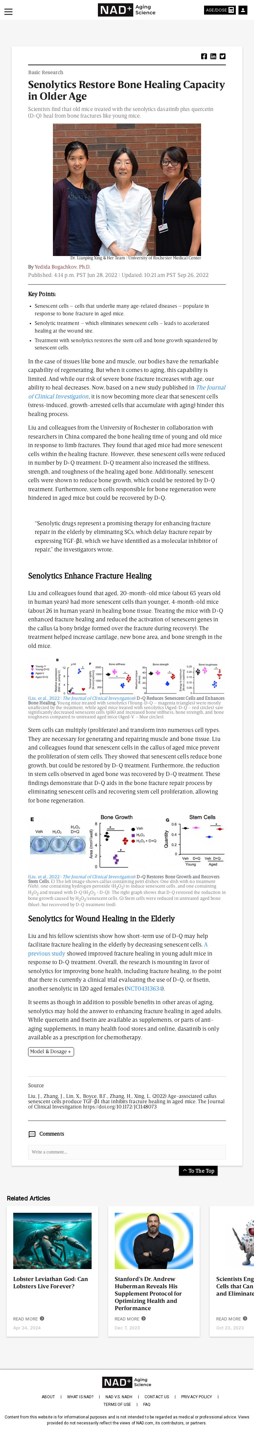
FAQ (146, 1404)
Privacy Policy (196, 1397)
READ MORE (29, 1318)
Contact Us (157, 1397)
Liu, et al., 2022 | (81, 698)
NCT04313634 (144, 989)
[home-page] (127, 10)
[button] (204, 57)
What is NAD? (80, 1397)
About (48, 1397)
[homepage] (127, 1382)
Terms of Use (117, 1404)
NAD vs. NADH (119, 1397)
